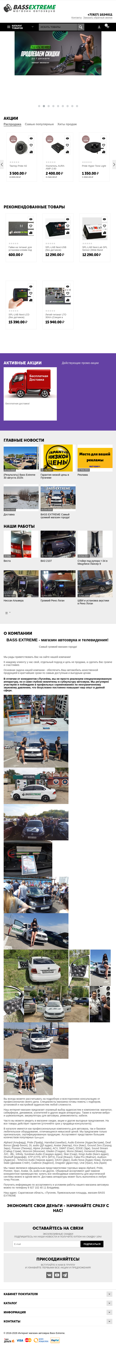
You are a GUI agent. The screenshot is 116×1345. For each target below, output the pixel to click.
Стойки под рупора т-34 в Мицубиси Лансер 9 (92, 562)
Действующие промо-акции (80, 363)
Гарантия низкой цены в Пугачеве (55, 476)
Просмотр (31, 138)
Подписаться (92, 1244)
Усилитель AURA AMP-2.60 (55, 167)
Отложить (31, 145)
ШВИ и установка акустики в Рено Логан (93, 602)
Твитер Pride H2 (18, 166)
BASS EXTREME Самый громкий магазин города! (55, 516)
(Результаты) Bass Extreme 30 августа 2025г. (19, 476)
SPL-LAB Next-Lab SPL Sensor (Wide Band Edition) (94, 250)
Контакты (77, 17)
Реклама (83, 474)
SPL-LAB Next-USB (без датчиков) (55, 248)
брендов (39, 1137)
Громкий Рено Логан (52, 600)
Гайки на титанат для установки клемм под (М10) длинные (20, 250)
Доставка (9, 514)
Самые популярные (39, 124)
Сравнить (31, 152)
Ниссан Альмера (13, 600)
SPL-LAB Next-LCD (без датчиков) (19, 316)
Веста (7, 560)
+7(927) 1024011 (100, 14)
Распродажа (12, 124)
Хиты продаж (67, 124)
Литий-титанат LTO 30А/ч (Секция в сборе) (55, 317)
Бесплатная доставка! (17, 403)
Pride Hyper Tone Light (94, 166)
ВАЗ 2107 (46, 560)
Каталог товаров (17, 27)
